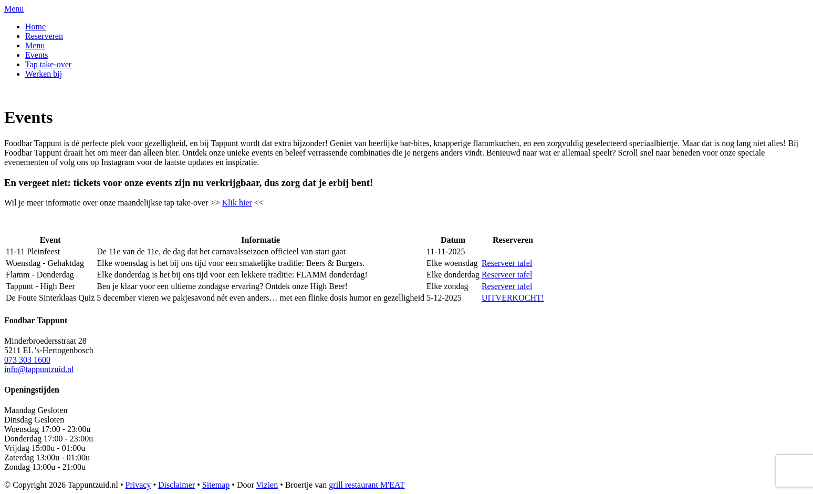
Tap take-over (48, 64)
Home (35, 26)
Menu (35, 45)
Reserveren (44, 36)
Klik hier (237, 202)
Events (36, 54)
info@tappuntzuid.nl (39, 369)
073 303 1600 (27, 359)
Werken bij (43, 73)
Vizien (267, 484)
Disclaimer (176, 484)
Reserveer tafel (507, 263)
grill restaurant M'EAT (366, 484)
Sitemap (216, 484)
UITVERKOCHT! (513, 297)
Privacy (138, 484)
